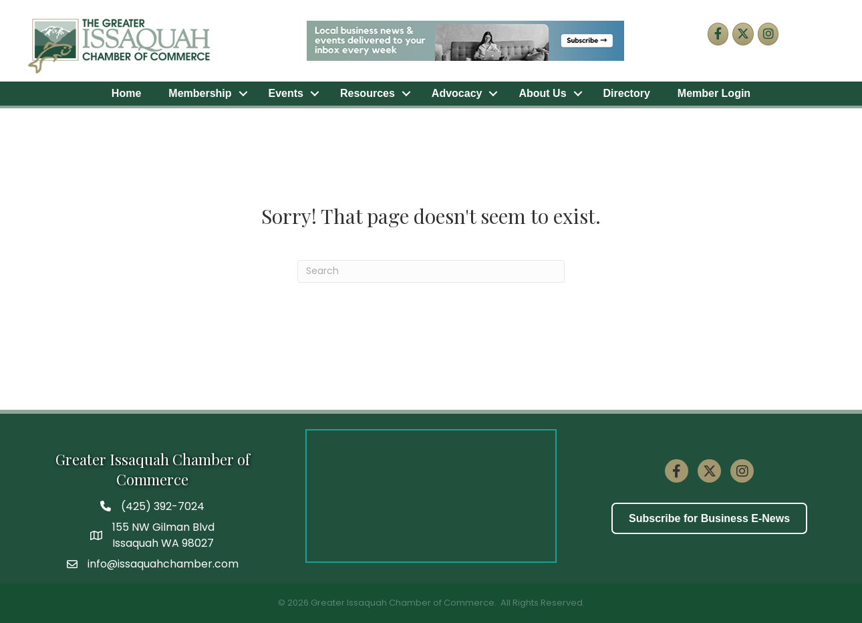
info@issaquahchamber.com (163, 564)
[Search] (431, 271)
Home (126, 93)
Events (286, 93)
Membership (199, 93)
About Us (542, 93)
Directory (626, 93)
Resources (367, 93)
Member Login (714, 93)
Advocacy (457, 93)
